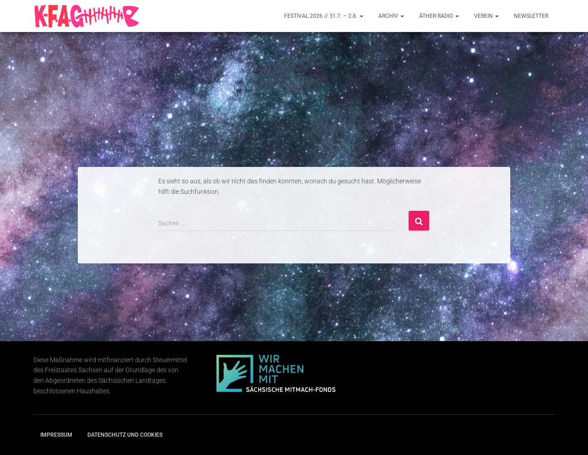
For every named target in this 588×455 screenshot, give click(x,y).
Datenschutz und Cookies (124, 435)
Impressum (56, 435)
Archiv (391, 16)
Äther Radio (439, 16)
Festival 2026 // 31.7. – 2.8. (323, 16)
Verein (486, 16)
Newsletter (531, 16)
